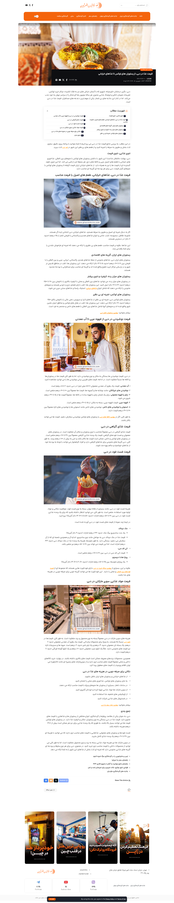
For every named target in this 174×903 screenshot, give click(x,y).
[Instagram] (93, 888)
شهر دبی (126, 643)
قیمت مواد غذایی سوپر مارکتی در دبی (70, 129)
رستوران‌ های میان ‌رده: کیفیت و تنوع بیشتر (108, 131)
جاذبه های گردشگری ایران (137, 888)
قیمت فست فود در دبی (75, 125)
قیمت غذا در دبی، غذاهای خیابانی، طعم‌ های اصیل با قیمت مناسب (109, 122)
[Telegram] (38, 888)
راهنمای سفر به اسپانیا (120, 762)
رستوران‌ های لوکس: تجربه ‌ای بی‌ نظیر (110, 135)
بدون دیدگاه (52, 793)
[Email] (59, 81)
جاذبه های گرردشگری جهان (121, 888)
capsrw (148, 79)
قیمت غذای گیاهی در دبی (74, 121)
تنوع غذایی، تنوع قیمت (115, 117)
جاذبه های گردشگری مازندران (117, 773)
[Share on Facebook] (66, 81)
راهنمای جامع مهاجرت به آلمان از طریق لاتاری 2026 (110, 765)
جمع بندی (76, 137)
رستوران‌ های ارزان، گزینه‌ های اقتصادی (110, 127)
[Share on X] (63, 81)
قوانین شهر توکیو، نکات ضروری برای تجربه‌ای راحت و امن (108, 769)
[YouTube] (26, 5)
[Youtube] (65, 888)
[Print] (56, 81)
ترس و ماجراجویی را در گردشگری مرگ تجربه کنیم (110, 758)
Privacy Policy (108, 899)
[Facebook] (32, 5)
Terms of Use (121, 899)
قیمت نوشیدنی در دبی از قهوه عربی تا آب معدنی (67, 117)
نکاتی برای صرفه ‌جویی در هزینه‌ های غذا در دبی (64, 133)
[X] (29, 5)
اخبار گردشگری (145, 70)
